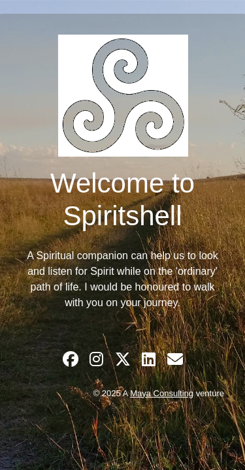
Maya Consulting (161, 393)
